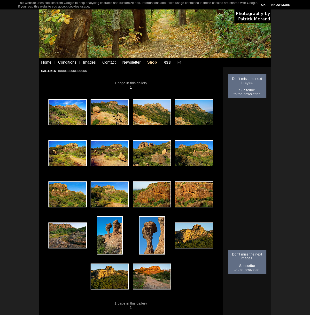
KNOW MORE (280, 5)
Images (89, 62)
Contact (109, 62)
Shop (152, 62)
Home (46, 62)
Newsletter (131, 62)
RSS (167, 62)
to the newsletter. (247, 94)
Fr (179, 62)
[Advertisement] (247, 175)
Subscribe (247, 90)
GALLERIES (48, 70)
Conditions (67, 62)
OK (263, 5)
